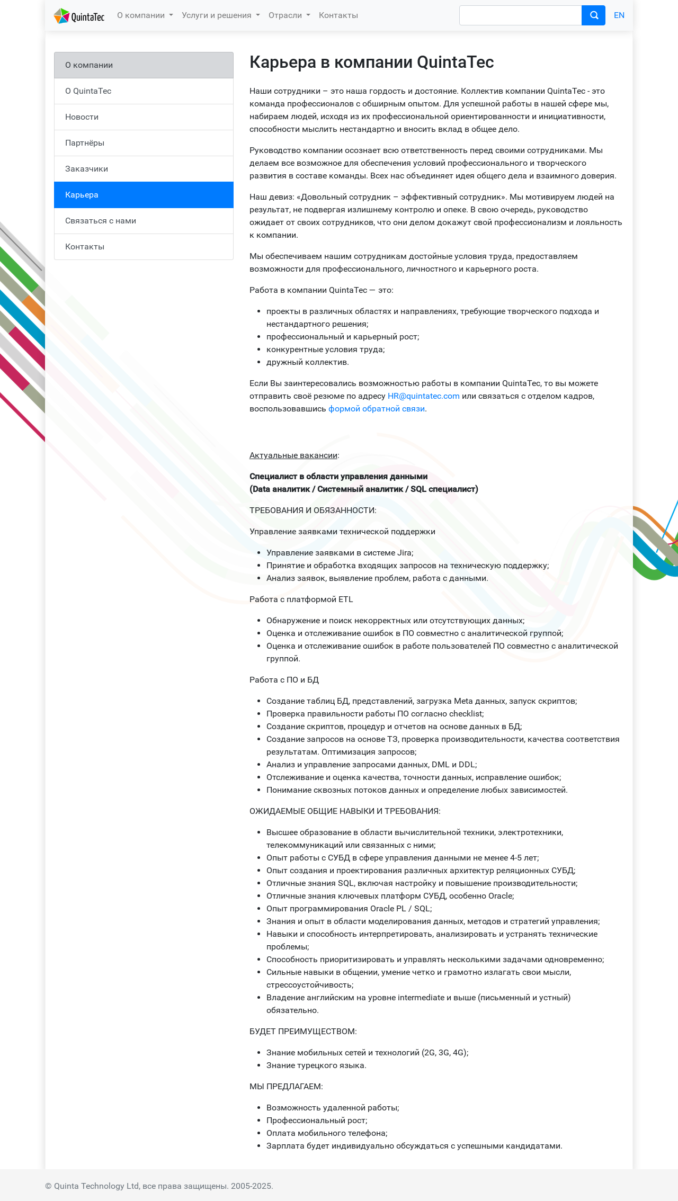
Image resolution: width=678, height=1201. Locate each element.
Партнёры (84, 143)
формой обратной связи (376, 409)
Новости (82, 117)
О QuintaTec (88, 91)
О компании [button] (142, 15)
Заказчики (86, 169)
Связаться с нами (100, 221)
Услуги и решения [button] (218, 15)
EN (619, 15)
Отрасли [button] (286, 15)
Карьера (82, 195)
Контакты (338, 15)
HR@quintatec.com (424, 396)
